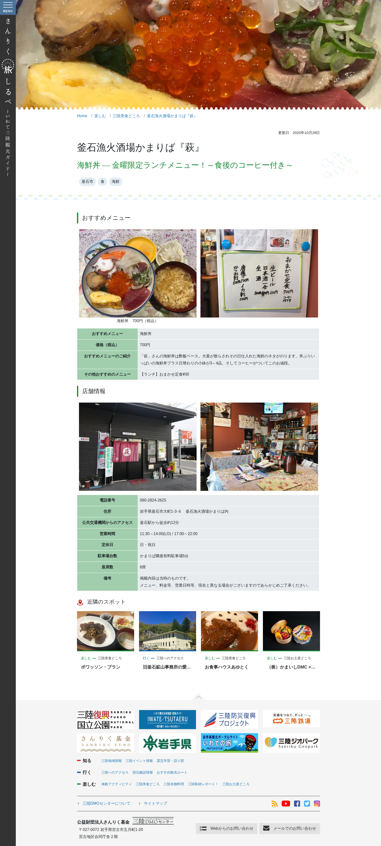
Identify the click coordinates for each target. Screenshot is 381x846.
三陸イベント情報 (139, 761)
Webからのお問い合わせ (231, 828)
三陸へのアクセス (115, 772)
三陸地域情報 (111, 761)
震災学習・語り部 (170, 761)
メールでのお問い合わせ (294, 828)
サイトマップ (155, 803)
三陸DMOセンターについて (106, 803)
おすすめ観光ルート (172, 772)
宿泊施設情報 (142, 772)
